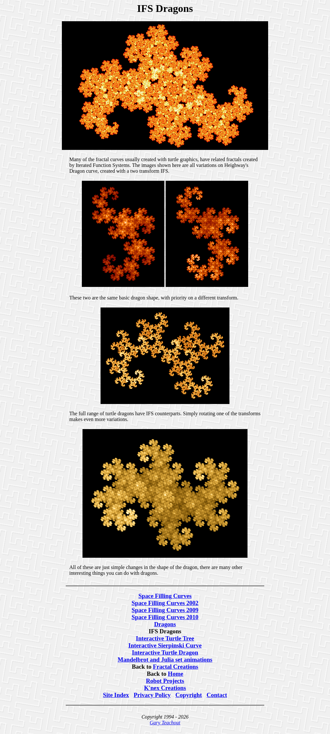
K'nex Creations (165, 687)
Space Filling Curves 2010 (164, 617)
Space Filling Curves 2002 (164, 603)
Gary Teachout (165, 722)
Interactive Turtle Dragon (165, 652)
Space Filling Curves (164, 595)
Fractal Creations (175, 666)
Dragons (165, 624)
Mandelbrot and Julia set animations (165, 659)
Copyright (188, 695)
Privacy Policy (152, 695)
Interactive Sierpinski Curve (165, 645)
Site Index (116, 695)
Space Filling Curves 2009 (164, 610)
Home (175, 673)
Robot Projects (165, 680)
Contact (217, 695)
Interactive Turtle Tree (165, 638)
